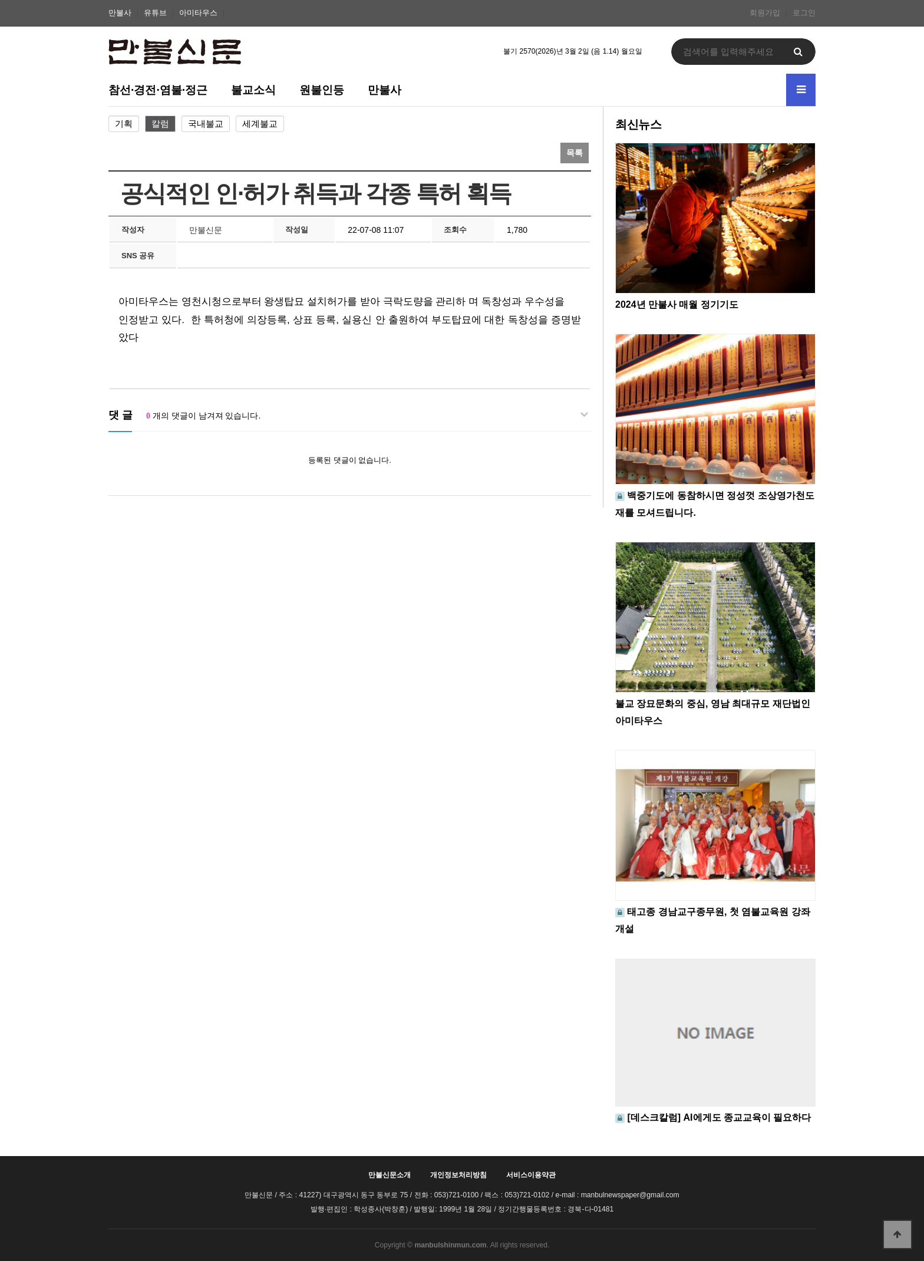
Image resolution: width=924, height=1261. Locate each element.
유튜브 (155, 13)
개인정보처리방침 (458, 1175)
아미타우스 (198, 13)
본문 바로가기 (0, 0)
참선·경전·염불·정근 (157, 89)
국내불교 (205, 124)
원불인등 (321, 89)
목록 (574, 152)
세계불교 (260, 124)
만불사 (119, 13)
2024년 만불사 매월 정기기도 (676, 304)
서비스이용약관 (531, 1175)
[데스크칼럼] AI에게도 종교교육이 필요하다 (719, 1117)
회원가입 (765, 13)
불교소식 (253, 89)
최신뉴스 (638, 124)
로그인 (804, 13)
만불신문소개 (389, 1175)
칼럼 (160, 124)
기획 (124, 124)
